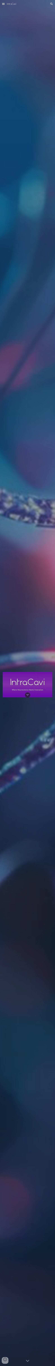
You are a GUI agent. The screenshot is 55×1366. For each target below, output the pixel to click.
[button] (3, 4)
